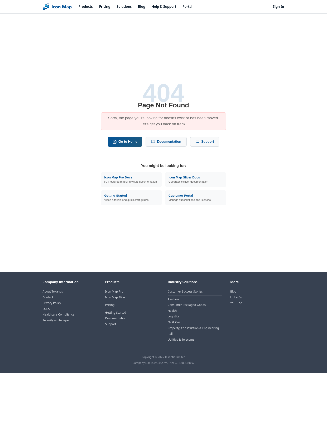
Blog (141, 6)
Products (85, 6)
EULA (46, 309)
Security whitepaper (56, 320)
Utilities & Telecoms (181, 339)
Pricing (104, 6)
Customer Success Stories (185, 291)
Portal (187, 6)
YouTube (236, 303)
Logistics (174, 316)
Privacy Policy (52, 303)
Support (204, 142)
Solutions (124, 6)
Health (172, 311)
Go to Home (125, 142)
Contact (48, 297)
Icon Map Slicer (115, 297)
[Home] (57, 6)
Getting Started (115, 312)
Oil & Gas (174, 322)
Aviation (173, 299)
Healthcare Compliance (58, 314)
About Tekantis (53, 291)
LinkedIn (236, 297)
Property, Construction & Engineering (193, 328)
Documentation (166, 142)
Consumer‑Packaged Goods (187, 305)
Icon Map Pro (114, 291)
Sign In (278, 6)
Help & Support (163, 6)
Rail (170, 334)
